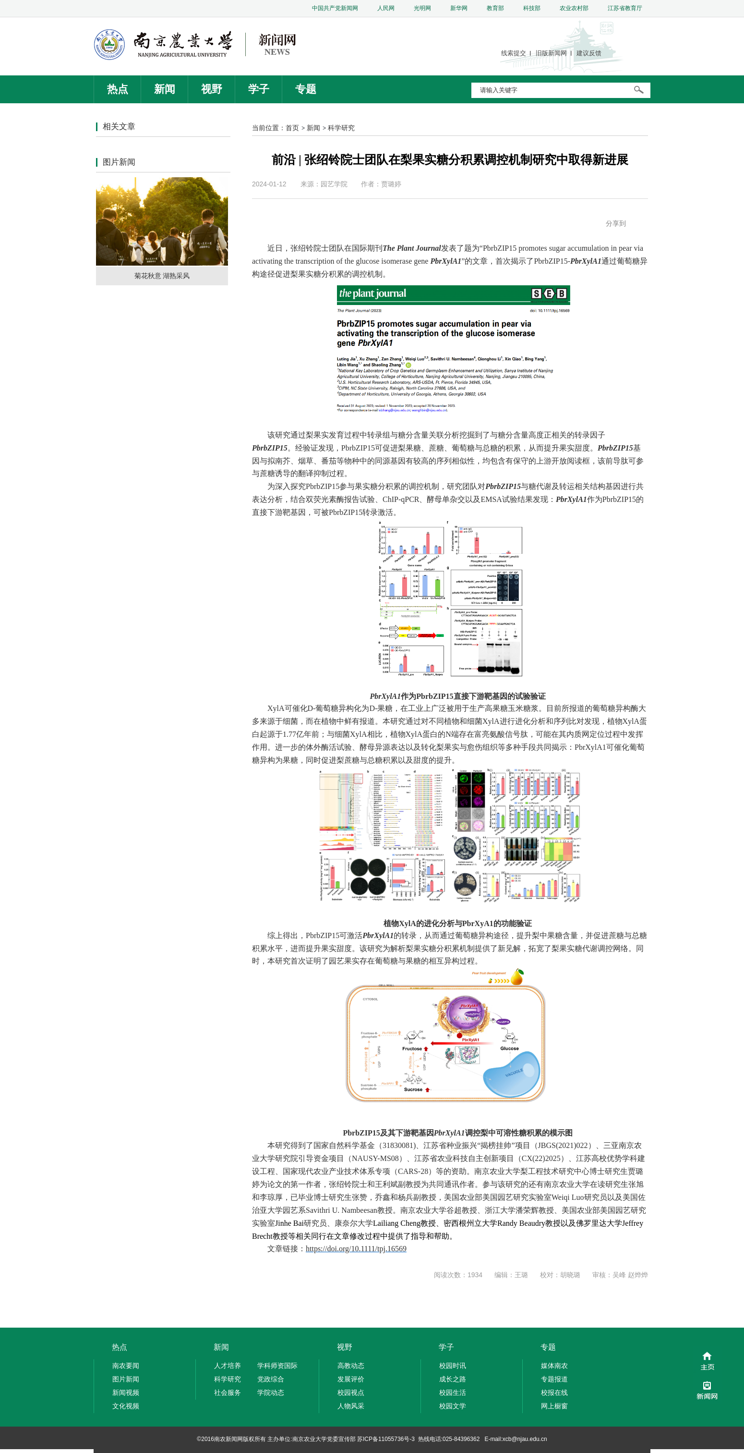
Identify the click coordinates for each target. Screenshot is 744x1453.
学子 (258, 89)
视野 (211, 89)
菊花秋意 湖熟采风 (162, 276)
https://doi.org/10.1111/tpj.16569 (356, 1249)
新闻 (164, 89)
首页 (292, 128)
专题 (305, 89)
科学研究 (341, 128)
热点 (117, 89)
